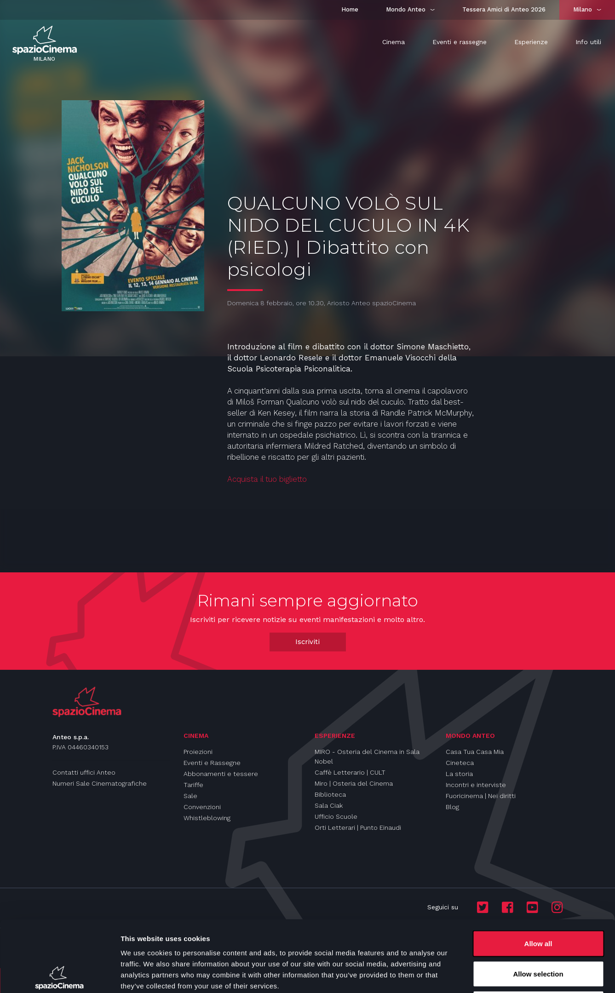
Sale (190, 795)
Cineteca (460, 762)
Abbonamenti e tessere (221, 773)
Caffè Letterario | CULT (350, 772)
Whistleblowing (207, 818)
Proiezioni (198, 751)
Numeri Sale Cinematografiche (99, 783)
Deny (538, 932)
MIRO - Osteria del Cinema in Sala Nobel (367, 756)
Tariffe (193, 784)
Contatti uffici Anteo (83, 772)
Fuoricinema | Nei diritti (481, 795)
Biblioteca (330, 794)
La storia (459, 773)
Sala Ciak (329, 805)
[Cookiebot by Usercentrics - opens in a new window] (59, 975)
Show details (482, 975)
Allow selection (538, 903)
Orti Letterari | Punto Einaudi (358, 827)
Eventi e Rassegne (212, 762)
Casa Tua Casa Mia (475, 751)
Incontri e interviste (476, 784)
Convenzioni (202, 806)
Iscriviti (307, 642)
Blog (452, 806)
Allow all (538, 872)
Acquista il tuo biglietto (267, 479)
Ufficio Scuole (336, 816)
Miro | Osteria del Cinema (354, 783)
